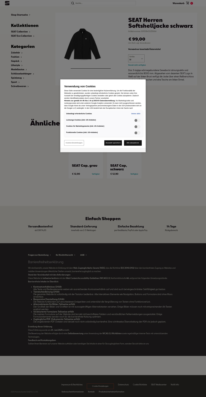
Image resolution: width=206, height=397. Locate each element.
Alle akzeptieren (133, 143)
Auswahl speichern (113, 143)
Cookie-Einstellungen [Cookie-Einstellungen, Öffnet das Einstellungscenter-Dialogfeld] (74, 143)
